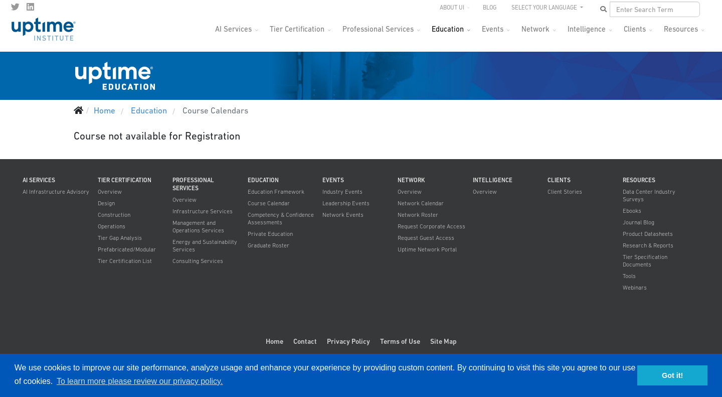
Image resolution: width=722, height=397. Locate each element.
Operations (111, 226)
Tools (629, 276)
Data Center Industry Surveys (649, 195)
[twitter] (15, 7)
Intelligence (587, 29)
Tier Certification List (125, 260)
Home (274, 341)
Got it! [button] (672, 375)
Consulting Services (197, 260)
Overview (110, 191)
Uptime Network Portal (427, 249)
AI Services (233, 29)
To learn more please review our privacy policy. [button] (140, 381)
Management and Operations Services (198, 226)
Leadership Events (346, 203)
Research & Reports (648, 245)
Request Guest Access (426, 237)
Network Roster (418, 214)
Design (106, 203)
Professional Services (378, 29)
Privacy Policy (348, 341)
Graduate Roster (268, 245)
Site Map (443, 341)
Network (535, 29)
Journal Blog (638, 222)
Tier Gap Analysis (120, 237)
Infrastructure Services (202, 211)
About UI (452, 7)
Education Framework (276, 191)
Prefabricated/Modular (127, 249)
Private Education (270, 233)
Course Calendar (269, 203)
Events (492, 29)
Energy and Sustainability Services (204, 245)
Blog (489, 7)
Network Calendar (421, 203)
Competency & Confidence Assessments (281, 218)
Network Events (343, 214)
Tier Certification (297, 29)
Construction (114, 214)
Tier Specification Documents (645, 260)
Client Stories (565, 191)
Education (448, 29)
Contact (305, 341)
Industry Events (342, 191)
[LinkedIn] (30, 7)
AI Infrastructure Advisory (56, 191)
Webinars (635, 287)
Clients (635, 29)
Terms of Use (400, 341)
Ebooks (632, 210)
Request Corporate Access (431, 226)
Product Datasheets (648, 233)
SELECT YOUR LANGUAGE (545, 7)
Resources (681, 29)
